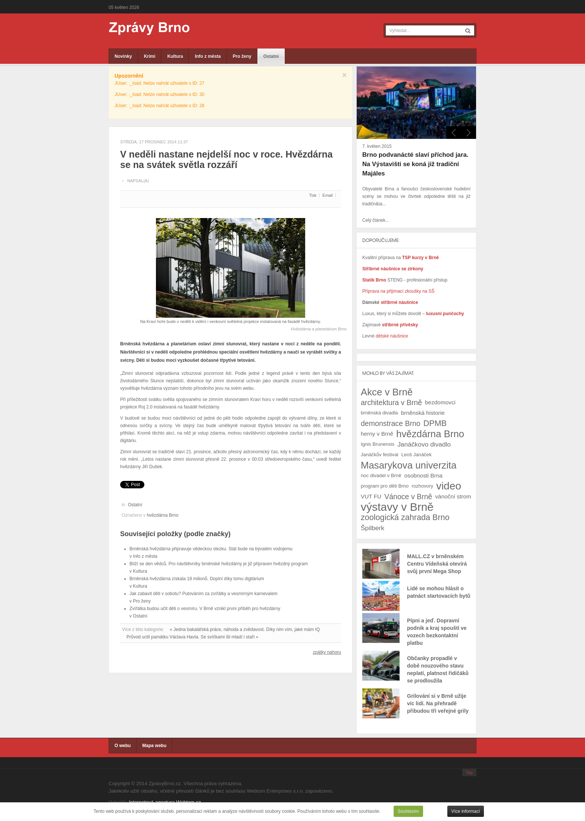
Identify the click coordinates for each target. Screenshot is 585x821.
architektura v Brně (391, 402)
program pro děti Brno (385, 486)
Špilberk (372, 528)
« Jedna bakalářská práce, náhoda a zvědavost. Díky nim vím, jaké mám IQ (245, 629)
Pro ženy (242, 56)
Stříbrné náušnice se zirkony (392, 268)
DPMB (435, 423)
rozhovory (422, 486)
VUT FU (371, 496)
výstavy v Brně (397, 507)
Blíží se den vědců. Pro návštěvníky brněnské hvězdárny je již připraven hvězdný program (218, 563)
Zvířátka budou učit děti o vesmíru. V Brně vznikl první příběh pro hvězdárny (204, 608)
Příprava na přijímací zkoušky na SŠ (398, 291)
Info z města (207, 56)
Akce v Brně (387, 392)
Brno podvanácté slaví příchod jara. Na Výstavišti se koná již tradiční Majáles (415, 164)
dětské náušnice (392, 336)
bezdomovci (440, 402)
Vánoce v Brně (408, 496)
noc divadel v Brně (381, 475)
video (448, 486)
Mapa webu (154, 745)
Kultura (175, 56)
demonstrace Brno (390, 423)
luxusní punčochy (444, 313)
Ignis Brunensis (377, 444)
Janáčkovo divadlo (424, 444)
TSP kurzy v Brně (420, 257)
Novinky (123, 56)
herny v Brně (377, 433)
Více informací (465, 811)
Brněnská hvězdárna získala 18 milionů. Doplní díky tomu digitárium (196, 578)
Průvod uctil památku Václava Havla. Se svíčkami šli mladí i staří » (192, 637)
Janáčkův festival (379, 454)
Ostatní (271, 56)
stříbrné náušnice (399, 302)
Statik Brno (374, 280)
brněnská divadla (379, 413)
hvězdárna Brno (162, 515)
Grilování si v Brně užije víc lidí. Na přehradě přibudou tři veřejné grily (438, 703)
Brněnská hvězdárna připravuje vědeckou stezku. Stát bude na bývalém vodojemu (210, 548)
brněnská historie (423, 413)
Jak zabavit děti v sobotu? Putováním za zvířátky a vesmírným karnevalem (203, 593)
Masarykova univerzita (409, 465)
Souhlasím (408, 811)
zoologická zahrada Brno (405, 517)
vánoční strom (453, 496)
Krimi (150, 56)
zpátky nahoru (327, 652)
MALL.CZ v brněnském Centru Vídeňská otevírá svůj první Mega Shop (437, 563)
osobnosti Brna (423, 475)
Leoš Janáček (416, 454)
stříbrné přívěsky (400, 324)
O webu (123, 745)
